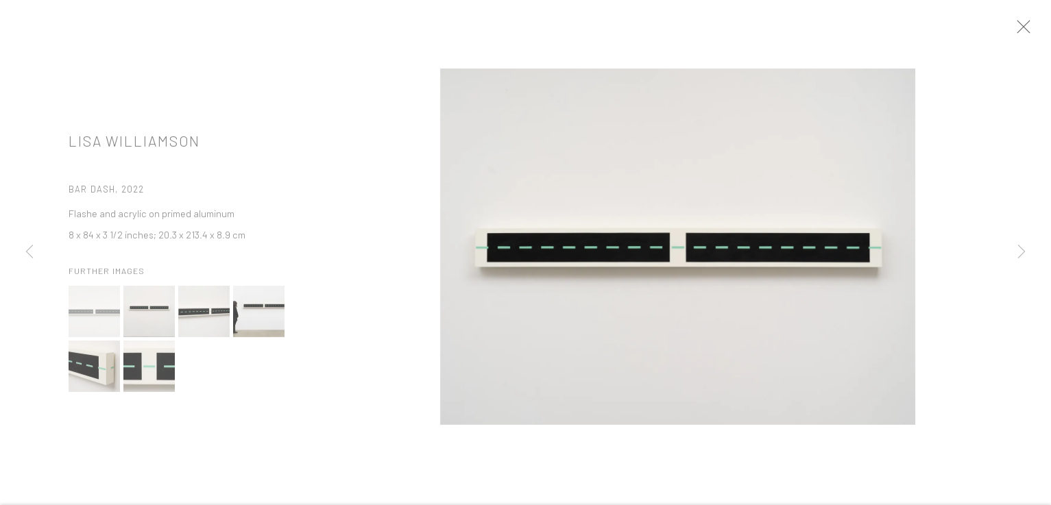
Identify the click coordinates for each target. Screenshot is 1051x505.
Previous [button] (29, 253)
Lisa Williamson (134, 149)
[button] (94, 319)
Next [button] (1021, 253)
